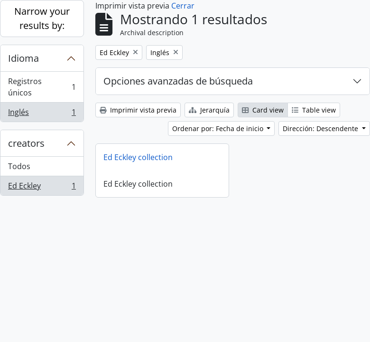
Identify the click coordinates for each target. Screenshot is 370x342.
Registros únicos (42, 87)
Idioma (23, 58)
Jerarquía (209, 109)
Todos (19, 166)
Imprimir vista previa (138, 109)
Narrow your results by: (42, 18)
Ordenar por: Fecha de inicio (218, 128)
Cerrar (182, 5)
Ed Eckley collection (138, 157)
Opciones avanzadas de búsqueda (178, 81)
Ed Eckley (42, 187)
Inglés (42, 114)
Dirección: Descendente (321, 128)
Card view (263, 109)
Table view (314, 109)
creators (26, 143)
